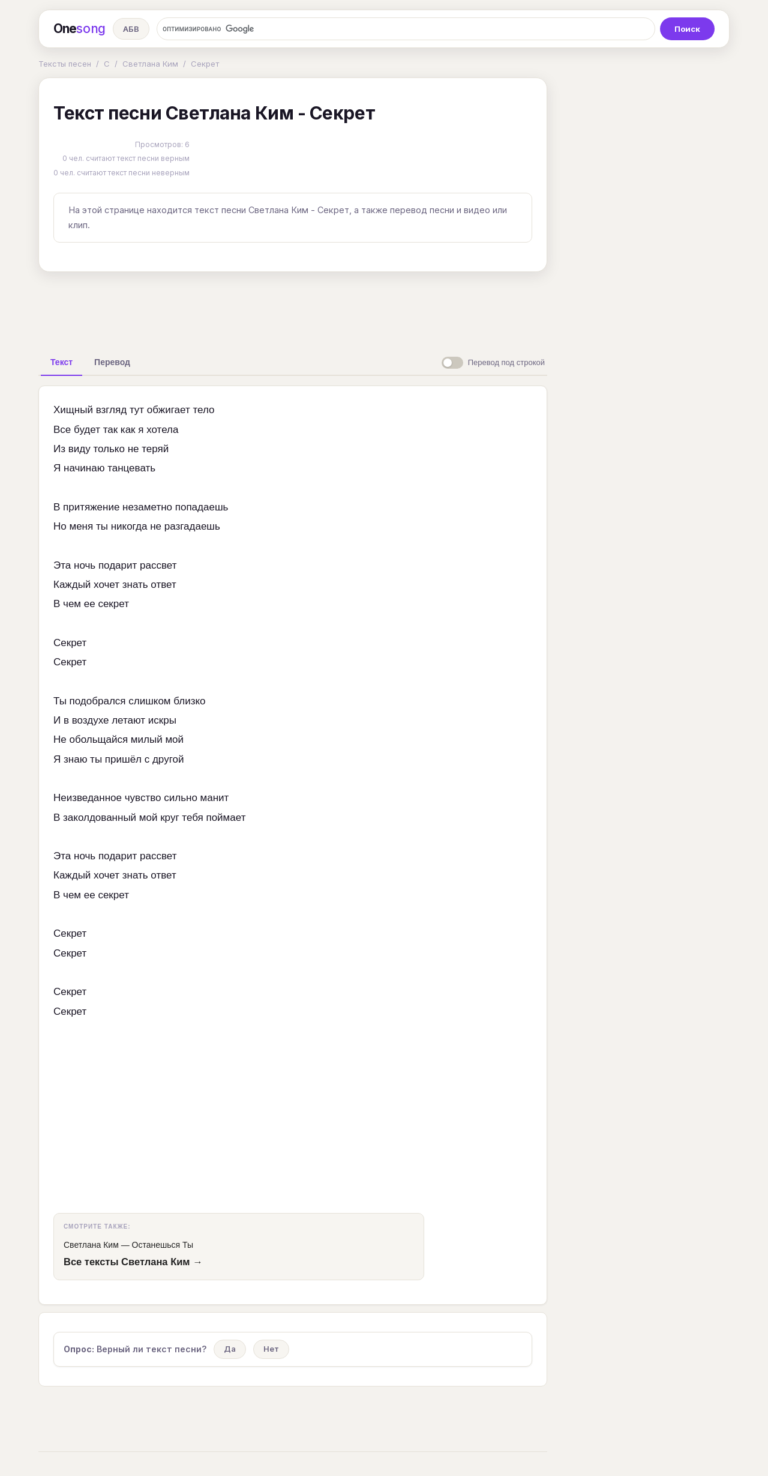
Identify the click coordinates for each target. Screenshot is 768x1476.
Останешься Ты (162, 1245)
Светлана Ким (150, 63)
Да (230, 1349)
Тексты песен (64, 63)
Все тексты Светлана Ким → (133, 1261)
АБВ (131, 29)
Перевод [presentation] (112, 362)
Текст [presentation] (61, 362)
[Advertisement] (293, 309)
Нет (271, 1349)
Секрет (205, 63)
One (79, 29)
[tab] (61, 362)
